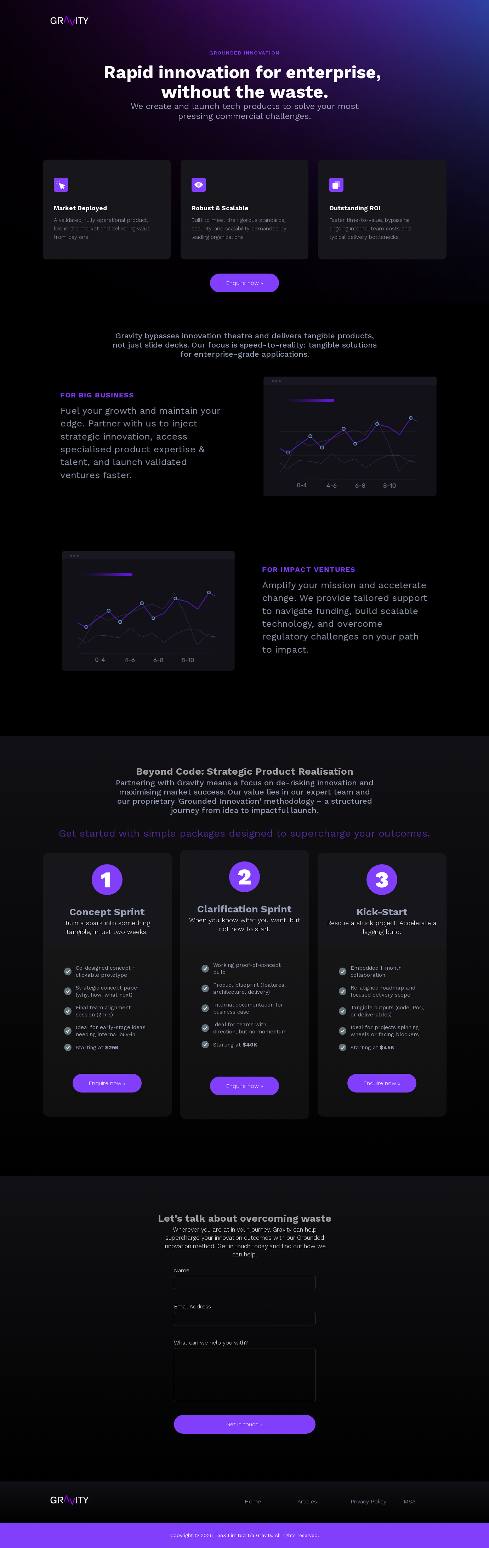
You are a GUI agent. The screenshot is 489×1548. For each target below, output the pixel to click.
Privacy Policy (368, 1501)
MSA (410, 1501)
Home (253, 1501)
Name (181, 1270)
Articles (307, 1501)
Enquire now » (244, 283)
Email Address (192, 1306)
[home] (69, 20)
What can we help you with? (211, 1342)
